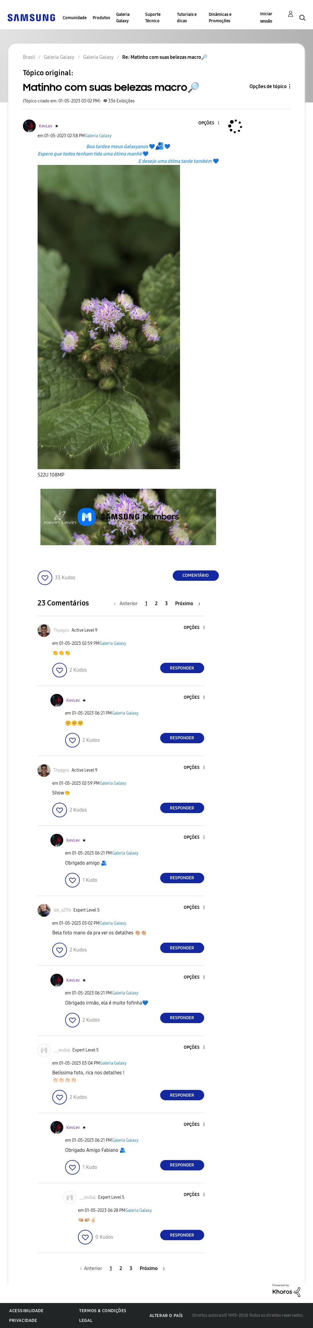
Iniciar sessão (266, 17)
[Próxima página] (187, 603)
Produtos (101, 17)
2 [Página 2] (156, 603)
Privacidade (23, 1320)
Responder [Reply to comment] (182, 668)
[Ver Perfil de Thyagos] (61, 630)
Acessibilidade (26, 1310)
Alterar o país (166, 1315)
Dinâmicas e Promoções (220, 17)
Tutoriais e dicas (187, 17)
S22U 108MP (51, 475)
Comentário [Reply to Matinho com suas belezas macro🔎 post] (195, 575)
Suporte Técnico (152, 17)
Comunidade (75, 17)
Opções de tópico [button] (268, 86)
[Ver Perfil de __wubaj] (61, 1050)
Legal (85, 1320)
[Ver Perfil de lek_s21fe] (62, 910)
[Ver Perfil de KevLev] (45, 126)
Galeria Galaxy (123, 17)
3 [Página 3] (166, 603)
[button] (208, 123)
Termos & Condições (103, 1310)
